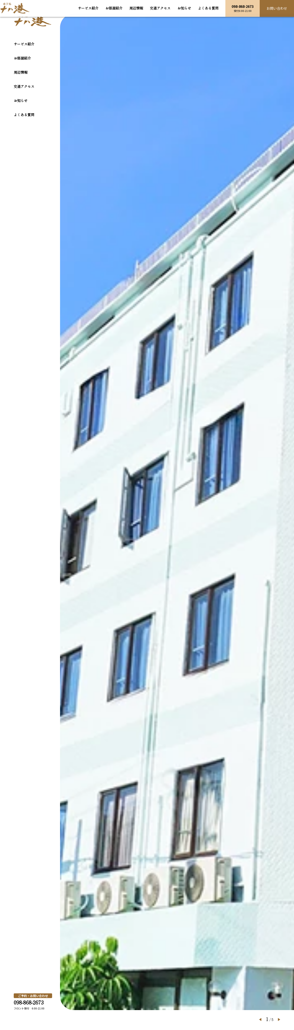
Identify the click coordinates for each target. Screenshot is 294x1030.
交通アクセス (24, 86)
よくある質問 (24, 114)
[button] (260, 1019)
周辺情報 (20, 72)
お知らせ (20, 100)
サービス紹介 (24, 43)
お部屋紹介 (22, 58)
